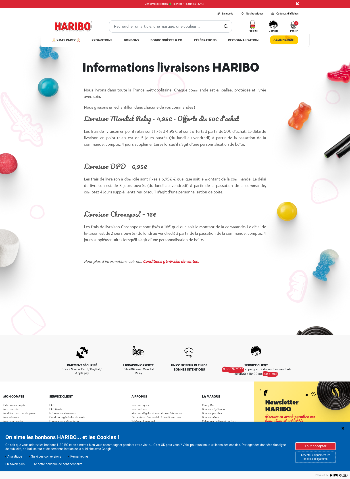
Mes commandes (13, 421)
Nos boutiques (140, 405)
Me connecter (11, 409)
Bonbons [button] (131, 40)
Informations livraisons (62, 413)
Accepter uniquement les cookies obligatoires (315, 457)
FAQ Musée (56, 409)
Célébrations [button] (205, 40)
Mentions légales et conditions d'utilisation (157, 413)
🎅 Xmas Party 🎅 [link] (66, 40)
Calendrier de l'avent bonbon (219, 421)
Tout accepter (315, 446)
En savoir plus (15, 464)
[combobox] (170, 26)
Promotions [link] (102, 40)
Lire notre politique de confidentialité (57, 464)
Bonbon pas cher (212, 413)
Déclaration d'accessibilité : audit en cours (156, 417)
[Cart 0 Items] (294, 27)
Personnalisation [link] (243, 40)
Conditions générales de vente (67, 417)
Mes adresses (11, 417)
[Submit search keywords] (226, 26)
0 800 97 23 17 (233, 369)
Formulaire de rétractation (64, 421)
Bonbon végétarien (213, 409)
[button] (253, 27)
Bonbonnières (210, 417)
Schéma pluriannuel (143, 421)
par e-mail (270, 374)
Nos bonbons (139, 409)
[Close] (297, 3)
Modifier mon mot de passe (19, 413)
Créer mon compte (14, 405)
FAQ (51, 405)
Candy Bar (208, 405)
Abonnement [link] (284, 40)
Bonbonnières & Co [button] (166, 40)
